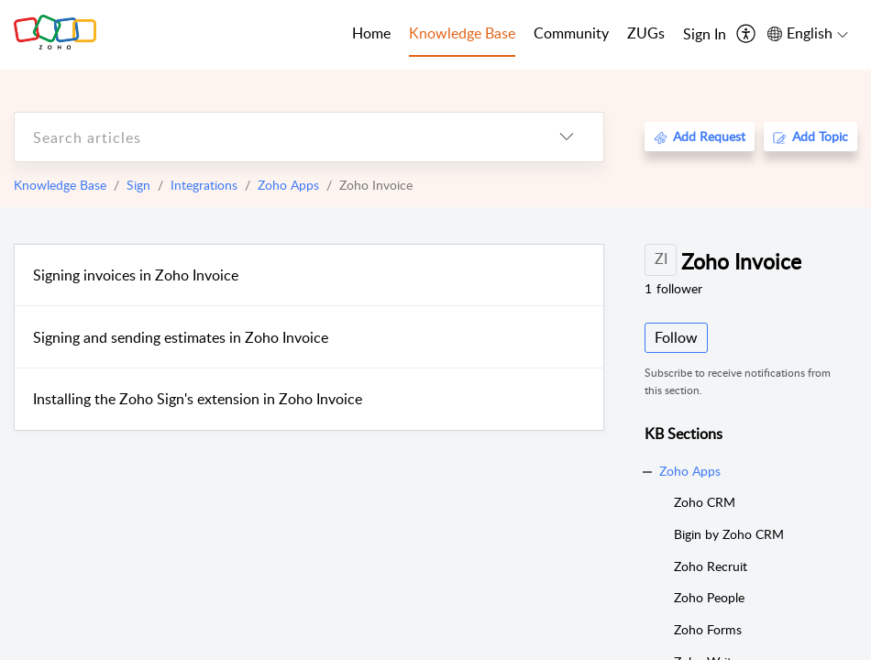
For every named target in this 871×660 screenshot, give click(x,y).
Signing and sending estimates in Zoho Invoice (180, 337)
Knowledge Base (60, 184)
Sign (138, 184)
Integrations (204, 184)
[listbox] (566, 137)
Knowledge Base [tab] (462, 33)
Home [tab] (371, 33)
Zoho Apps (288, 184)
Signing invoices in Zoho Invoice (135, 275)
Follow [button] (676, 337)
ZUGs (646, 33)
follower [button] (673, 288)
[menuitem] (704, 35)
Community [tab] (571, 33)
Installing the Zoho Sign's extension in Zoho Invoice (197, 399)
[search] (272, 137)
